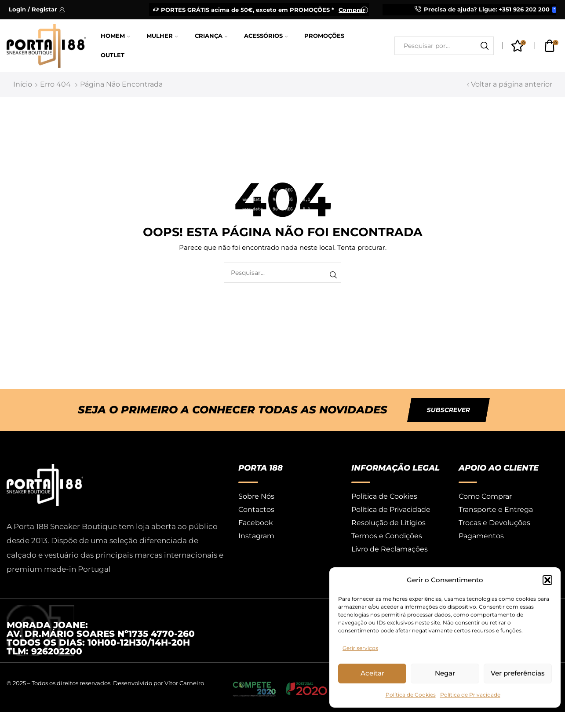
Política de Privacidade (470, 694)
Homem (115, 36)
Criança (211, 36)
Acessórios (266, 36)
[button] (547, 580)
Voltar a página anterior (511, 84)
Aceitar (372, 673)
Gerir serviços (360, 648)
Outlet (112, 55)
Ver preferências (518, 673)
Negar (445, 673)
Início (22, 84)
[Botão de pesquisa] (484, 46)
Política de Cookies (411, 694)
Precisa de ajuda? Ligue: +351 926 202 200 (487, 9)
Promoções (324, 36)
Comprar (352, 9)
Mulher (162, 36)
